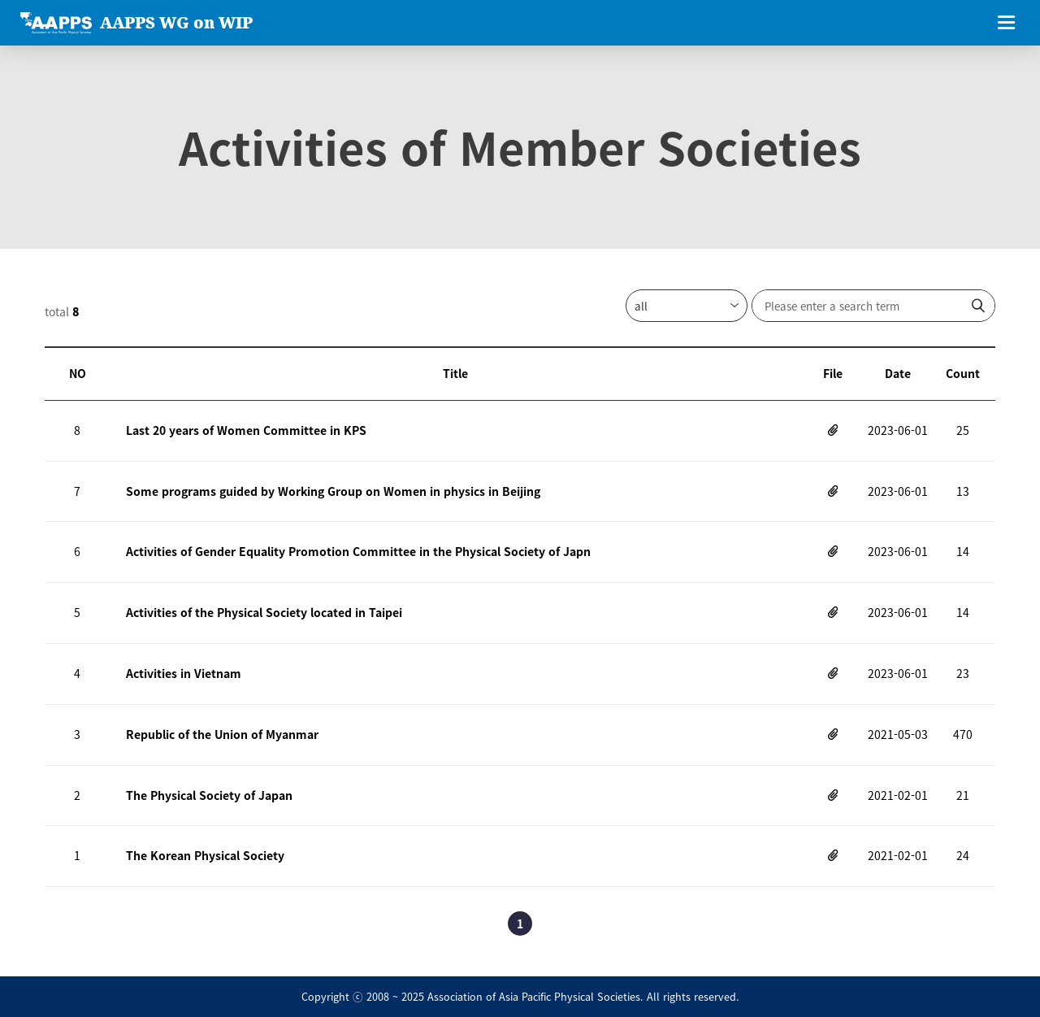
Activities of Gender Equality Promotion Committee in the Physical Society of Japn (358, 551)
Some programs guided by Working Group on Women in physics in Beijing (333, 491)
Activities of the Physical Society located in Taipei (264, 612)
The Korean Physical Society (205, 855)
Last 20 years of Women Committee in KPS (246, 430)
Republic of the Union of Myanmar (222, 734)
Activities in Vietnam (183, 673)
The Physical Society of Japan (209, 795)
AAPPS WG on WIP (176, 23)
